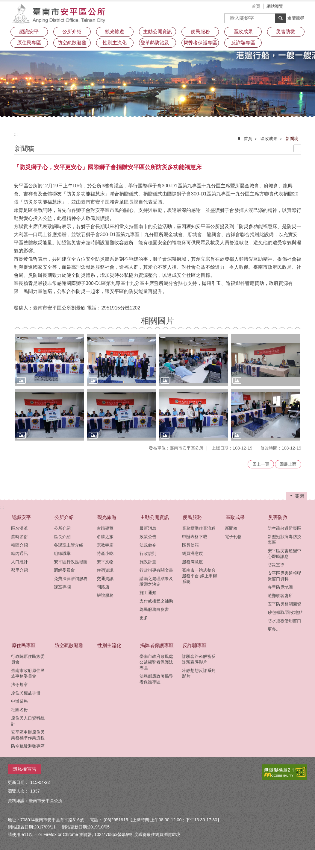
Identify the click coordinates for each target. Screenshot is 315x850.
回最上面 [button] (288, 464)
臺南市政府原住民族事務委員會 (28, 673)
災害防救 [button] (285, 31)
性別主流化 (115, 42)
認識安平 (21, 517)
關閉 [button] (299, 496)
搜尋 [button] (280, 18)
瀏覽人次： (18, 791)
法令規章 (19, 684)
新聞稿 (292, 138)
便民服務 (192, 517)
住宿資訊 (105, 570)
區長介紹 (62, 536)
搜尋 (229, 16)
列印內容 (297, 148)
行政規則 (148, 553)
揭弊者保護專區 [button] (200, 42)
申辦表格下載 (194, 536)
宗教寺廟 (105, 545)
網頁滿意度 (192, 553)
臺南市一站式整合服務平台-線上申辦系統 (199, 576)
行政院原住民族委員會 (28, 659)
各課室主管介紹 (68, 545)
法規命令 (148, 545)
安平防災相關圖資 (284, 604)
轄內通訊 (19, 553)
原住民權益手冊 (25, 692)
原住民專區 (24, 645)
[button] (49, 360)
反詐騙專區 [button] (243, 42)
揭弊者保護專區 (157, 645)
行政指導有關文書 (156, 570)
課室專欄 (62, 587)
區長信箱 (190, 545)
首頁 (256, 6)
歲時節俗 (19, 536)
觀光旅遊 (106, 517)
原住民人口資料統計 (28, 721)
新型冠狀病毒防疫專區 (284, 539)
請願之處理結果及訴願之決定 (156, 581)
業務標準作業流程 (199, 528)
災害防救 (277, 517)
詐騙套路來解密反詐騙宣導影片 (199, 659)
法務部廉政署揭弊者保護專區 (156, 679)
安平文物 (105, 561)
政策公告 (148, 536)
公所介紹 (64, 517)
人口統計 (19, 561)
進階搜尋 (295, 18)
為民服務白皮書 (154, 609)
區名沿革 (19, 528)
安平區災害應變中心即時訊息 (284, 553)
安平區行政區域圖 (70, 561)
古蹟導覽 (105, 528)
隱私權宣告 (25, 769)
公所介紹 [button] (71, 31)
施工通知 (148, 592)
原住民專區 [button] (29, 42)
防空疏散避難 (71, 42)
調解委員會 (64, 570)
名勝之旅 (105, 536)
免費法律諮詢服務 (70, 578)
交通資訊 (105, 578)
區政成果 (269, 138)
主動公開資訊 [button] (157, 31)
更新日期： (18, 782)
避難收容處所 (280, 595)
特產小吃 (105, 553)
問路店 (103, 587)
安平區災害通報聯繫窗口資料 (284, 576)
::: (16, 133)
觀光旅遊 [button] (114, 31)
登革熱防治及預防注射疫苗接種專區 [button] (158, 42)
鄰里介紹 (19, 570)
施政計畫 (148, 561)
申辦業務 (19, 701)
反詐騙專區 (195, 645)
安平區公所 (60, 13)
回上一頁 (260, 464)
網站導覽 (274, 6)
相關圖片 (157, 320)
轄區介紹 (19, 545)
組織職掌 (62, 553)
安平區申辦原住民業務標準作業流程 (28, 735)
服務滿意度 (192, 561)
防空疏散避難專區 (284, 528)
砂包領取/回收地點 (285, 612)
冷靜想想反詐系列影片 (199, 673)
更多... (146, 617)
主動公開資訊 (154, 517)
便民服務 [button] (200, 31)
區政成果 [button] (243, 31)
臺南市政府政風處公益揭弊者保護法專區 (156, 662)
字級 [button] (293, 6)
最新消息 (148, 528)
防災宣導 (276, 564)
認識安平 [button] (29, 31)
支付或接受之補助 (156, 601)
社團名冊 (19, 709)
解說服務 (105, 595)
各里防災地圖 (280, 587)
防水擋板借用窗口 (284, 620)
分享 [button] (302, 6)
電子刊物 (233, 536)
